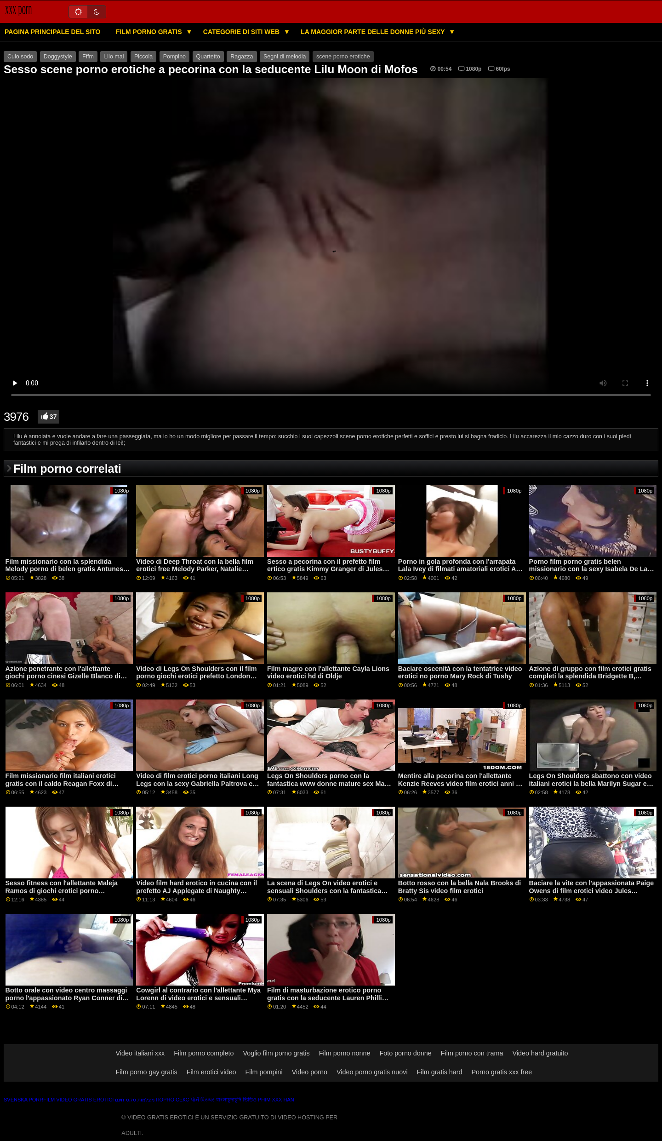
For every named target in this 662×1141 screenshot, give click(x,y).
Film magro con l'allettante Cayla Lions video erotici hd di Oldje (328, 672)
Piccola (143, 56)
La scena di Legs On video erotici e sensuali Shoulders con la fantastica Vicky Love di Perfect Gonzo (324, 890)
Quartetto (208, 56)
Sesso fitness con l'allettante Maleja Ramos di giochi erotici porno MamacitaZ (62, 890)
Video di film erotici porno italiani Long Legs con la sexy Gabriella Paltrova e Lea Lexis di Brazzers (197, 783)
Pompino (174, 56)
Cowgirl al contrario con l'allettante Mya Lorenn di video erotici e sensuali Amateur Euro (198, 997)
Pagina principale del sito (52, 31)
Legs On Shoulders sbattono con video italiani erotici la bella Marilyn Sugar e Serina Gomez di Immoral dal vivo (590, 783)
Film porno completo (204, 1053)
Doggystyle (58, 56)
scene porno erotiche (343, 56)
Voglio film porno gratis (276, 1053)
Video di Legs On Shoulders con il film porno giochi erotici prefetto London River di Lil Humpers (196, 676)
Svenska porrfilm (29, 1099)
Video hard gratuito (540, 1053)
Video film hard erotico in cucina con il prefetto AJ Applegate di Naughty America (196, 890)
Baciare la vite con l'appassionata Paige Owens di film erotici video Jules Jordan (591, 890)
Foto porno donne (405, 1053)
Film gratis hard (439, 1072)
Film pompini (263, 1072)
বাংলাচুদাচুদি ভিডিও (236, 1099)
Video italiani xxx (140, 1053)
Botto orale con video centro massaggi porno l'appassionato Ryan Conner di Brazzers (66, 997)
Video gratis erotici (85, 1099)
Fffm (88, 56)
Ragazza (241, 56)
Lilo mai (114, 56)
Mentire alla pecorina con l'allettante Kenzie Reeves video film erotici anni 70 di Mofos (460, 783)
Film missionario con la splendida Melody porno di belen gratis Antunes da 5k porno (64, 569)
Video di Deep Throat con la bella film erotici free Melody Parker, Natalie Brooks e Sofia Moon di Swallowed (194, 569)
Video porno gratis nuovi (372, 1072)
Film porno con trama (472, 1053)
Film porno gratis (150, 31)
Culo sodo (20, 56)
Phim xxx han (276, 1099)
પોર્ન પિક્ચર (203, 1099)
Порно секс (172, 1099)
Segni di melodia (284, 56)
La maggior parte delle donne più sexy (373, 31)
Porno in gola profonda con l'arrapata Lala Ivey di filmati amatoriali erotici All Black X (458, 569)
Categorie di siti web (242, 31)
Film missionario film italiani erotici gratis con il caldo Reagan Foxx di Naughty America (61, 783)
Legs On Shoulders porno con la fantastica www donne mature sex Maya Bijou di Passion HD (329, 783)
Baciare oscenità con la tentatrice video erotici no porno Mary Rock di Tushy (460, 672)
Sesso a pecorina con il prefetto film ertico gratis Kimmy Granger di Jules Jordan (324, 569)
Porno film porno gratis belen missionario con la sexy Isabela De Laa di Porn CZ (590, 569)
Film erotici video (211, 1072)
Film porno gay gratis (146, 1072)
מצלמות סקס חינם (134, 1099)
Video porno (309, 1072)
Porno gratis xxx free (502, 1072)
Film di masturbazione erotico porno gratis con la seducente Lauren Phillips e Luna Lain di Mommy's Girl (328, 997)
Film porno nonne (345, 1053)
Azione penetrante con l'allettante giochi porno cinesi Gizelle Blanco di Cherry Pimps (63, 676)
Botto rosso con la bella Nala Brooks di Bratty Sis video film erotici (459, 886)
